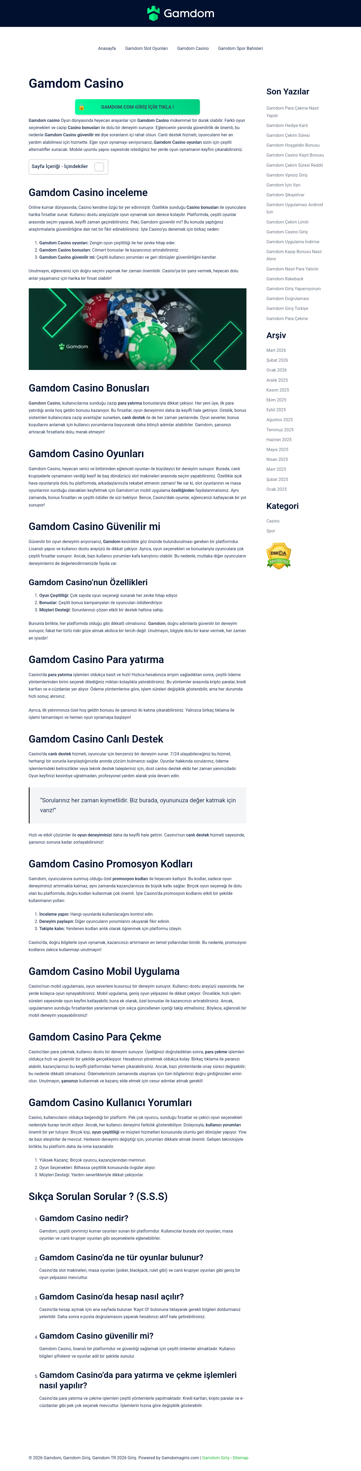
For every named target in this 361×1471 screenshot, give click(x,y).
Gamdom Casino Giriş (287, 231)
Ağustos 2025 (279, 419)
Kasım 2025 (277, 390)
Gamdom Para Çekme (287, 318)
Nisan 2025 (277, 459)
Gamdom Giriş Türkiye (287, 308)
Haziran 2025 (279, 439)
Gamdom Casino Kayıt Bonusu (295, 155)
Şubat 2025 (277, 479)
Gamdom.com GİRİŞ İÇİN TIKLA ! (137, 107)
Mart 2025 (276, 469)
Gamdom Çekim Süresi (288, 135)
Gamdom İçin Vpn (283, 185)
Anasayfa (107, 48)
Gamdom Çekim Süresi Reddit (294, 165)
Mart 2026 (276, 350)
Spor (270, 530)
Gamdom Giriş (215, 1457)
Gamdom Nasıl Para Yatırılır (292, 269)
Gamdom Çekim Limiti (287, 222)
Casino (272, 521)
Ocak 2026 (276, 370)
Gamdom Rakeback (284, 278)
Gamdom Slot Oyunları (146, 48)
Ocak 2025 (276, 489)
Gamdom (156, 624)
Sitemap (240, 1457)
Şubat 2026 (277, 360)
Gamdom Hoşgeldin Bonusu (292, 145)
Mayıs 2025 (277, 449)
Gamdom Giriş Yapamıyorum (293, 288)
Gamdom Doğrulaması (287, 298)
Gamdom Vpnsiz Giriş (286, 175)
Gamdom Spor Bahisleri (240, 48)
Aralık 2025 (277, 380)
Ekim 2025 (276, 399)
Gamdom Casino (193, 48)
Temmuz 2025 (280, 429)
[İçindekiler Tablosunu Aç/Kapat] (97, 167)
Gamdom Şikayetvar (285, 194)
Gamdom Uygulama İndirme (292, 241)
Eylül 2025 (276, 409)
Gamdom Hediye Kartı (287, 125)
